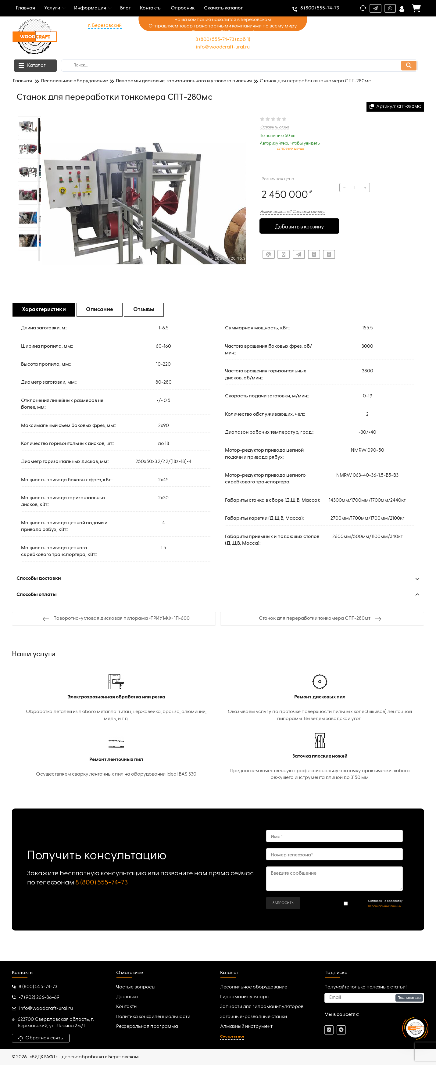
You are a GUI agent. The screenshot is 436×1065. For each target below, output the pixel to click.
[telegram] (341, 1030)
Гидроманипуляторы (245, 997)
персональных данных (384, 906)
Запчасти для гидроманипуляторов (261, 1006)
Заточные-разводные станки (253, 1016)
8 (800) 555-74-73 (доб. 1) (222, 39)
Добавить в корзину (299, 226)
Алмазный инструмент (246, 1026)
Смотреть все (232, 1036)
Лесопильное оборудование (253, 987)
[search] (239, 65)
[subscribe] (374, 998)
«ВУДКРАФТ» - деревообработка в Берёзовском (84, 1057)
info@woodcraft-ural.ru (223, 47)
